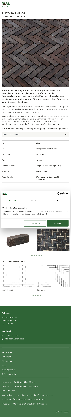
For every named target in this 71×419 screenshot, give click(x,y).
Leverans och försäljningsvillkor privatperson (21, 386)
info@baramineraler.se (14, 339)
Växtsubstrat (7, 352)
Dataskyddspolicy (62, 412)
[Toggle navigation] (67, 4)
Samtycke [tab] (12, 200)
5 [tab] (39, 255)
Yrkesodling (7, 361)
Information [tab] (35, 200)
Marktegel (6, 357)
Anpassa (35, 223)
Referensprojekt (9, 374)
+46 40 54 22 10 (11, 336)
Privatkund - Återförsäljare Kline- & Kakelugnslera (23, 400)
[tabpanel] (18, 241)
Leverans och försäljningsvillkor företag (19, 382)
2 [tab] (32, 255)
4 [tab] (36, 255)
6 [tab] (41, 255)
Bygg (4, 365)
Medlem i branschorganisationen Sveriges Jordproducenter (27, 395)
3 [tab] (34, 255)
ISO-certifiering (8, 391)
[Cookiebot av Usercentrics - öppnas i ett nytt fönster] (58, 194)
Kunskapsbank (8, 370)
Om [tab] (58, 200)
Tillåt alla (57, 223)
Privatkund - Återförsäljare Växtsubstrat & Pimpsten (24, 404)
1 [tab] (29, 255)
